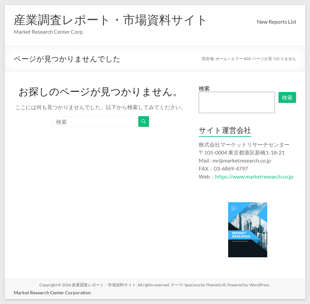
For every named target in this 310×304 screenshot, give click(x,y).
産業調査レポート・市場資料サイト (111, 19)
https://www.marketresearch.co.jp (254, 176)
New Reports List (276, 21)
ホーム (221, 58)
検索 (204, 88)
